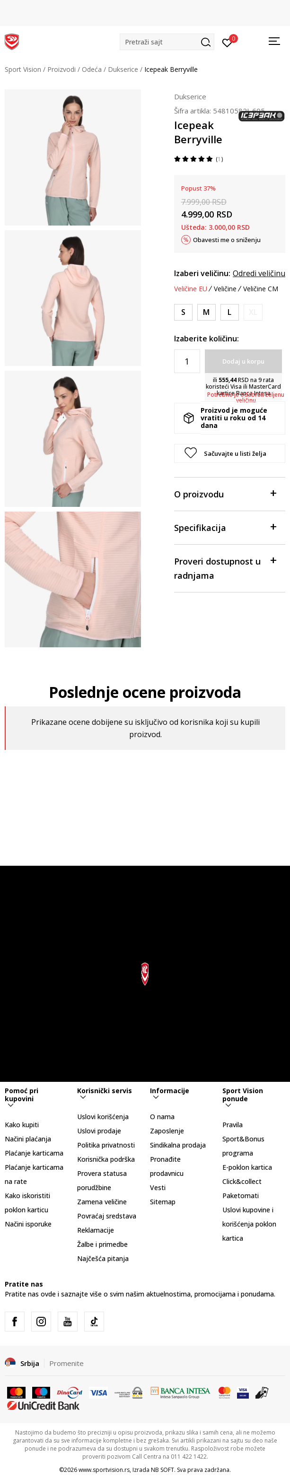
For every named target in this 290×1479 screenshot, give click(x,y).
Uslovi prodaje (99, 1130)
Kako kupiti (22, 1124)
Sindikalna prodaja (178, 1144)
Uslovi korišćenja (103, 1116)
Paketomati (240, 1195)
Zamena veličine (102, 1201)
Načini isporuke (28, 1223)
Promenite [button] (66, 1363)
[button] (167, 42)
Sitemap (163, 1201)
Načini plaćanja (28, 1138)
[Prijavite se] (227, 42)
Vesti (158, 1187)
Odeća (92, 69)
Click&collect (242, 1181)
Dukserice (123, 69)
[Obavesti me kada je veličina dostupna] (253, 312)
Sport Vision (23, 69)
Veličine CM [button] (260, 289)
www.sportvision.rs (104, 1470)
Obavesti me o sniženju (227, 239)
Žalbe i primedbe (102, 1244)
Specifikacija (225, 527)
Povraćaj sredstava (106, 1215)
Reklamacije (95, 1230)
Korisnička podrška (106, 1159)
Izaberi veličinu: (202, 273)
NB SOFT (162, 1470)
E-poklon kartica (247, 1167)
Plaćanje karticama (34, 1152)
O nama (162, 1116)
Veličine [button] (225, 289)
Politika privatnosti (106, 1144)
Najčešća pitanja (103, 1258)
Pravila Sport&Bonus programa (243, 1138)
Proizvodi (61, 69)
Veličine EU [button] (190, 289)
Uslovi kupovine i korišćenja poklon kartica (249, 1224)
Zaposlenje (167, 1130)
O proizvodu (225, 493)
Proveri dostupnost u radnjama (225, 567)
